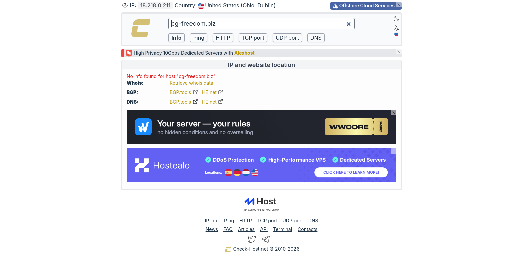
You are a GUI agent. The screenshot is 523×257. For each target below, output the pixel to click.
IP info (212, 220)
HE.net (212, 92)
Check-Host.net (246, 249)
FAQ (228, 229)
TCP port (267, 220)
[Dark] (396, 18)
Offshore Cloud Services (367, 5)
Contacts (307, 229)
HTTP (245, 220)
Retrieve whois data (191, 83)
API (264, 229)
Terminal (282, 229)
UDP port (292, 220)
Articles (246, 229)
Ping (229, 220)
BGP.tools (184, 92)
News (212, 229)
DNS (313, 220)
